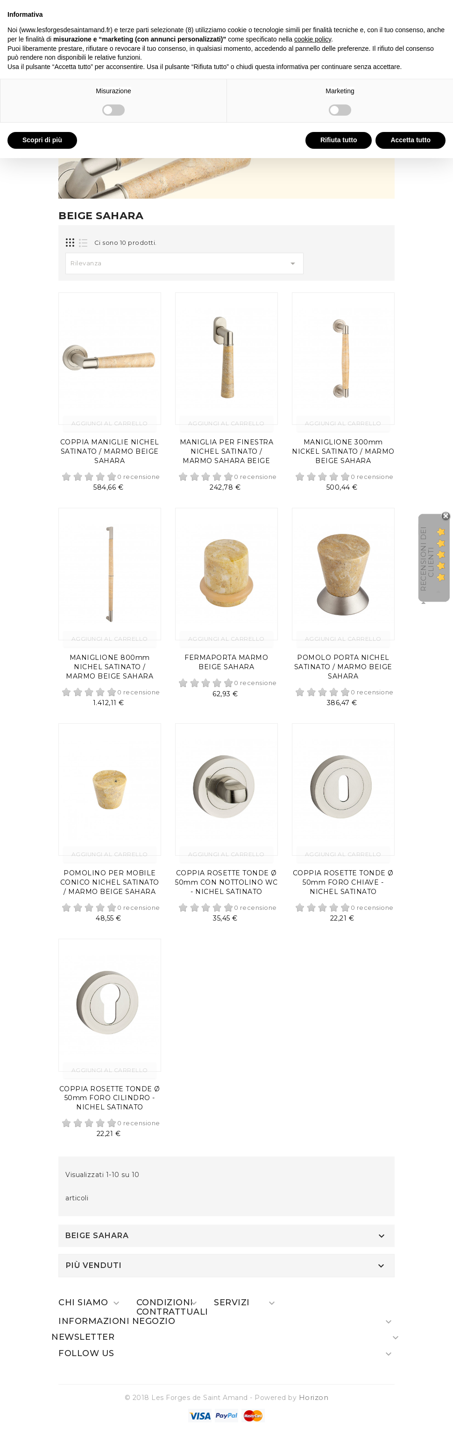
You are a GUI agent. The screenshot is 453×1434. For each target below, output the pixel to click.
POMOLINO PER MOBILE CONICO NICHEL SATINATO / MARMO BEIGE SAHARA (109, 882)
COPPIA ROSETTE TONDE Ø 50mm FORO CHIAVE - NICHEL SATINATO (343, 882)
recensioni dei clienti (427, 558)
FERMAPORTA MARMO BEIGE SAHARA (226, 662)
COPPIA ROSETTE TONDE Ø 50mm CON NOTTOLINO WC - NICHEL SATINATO (226, 882)
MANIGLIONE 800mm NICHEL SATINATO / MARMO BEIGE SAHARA (109, 666)
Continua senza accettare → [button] (402, 11)
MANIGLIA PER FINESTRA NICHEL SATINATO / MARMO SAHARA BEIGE (227, 451)
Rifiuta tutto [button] (338, 140)
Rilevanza (184, 263)
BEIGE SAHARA (97, 1236)
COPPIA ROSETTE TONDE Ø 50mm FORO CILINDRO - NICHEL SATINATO (109, 1098)
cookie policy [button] (312, 39)
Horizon (314, 1397)
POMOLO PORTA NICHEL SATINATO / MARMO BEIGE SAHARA (343, 666)
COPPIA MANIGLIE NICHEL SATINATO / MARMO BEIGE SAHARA (109, 451)
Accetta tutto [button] (410, 140)
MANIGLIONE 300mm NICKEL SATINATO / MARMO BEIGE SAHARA (343, 451)
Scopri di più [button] (42, 140)
